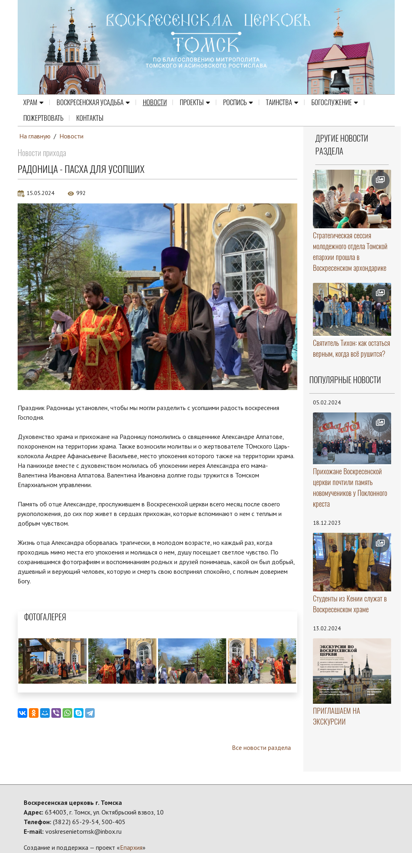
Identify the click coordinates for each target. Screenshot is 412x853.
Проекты (195, 102)
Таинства (282, 102)
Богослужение (334, 102)
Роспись (238, 102)
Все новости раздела (261, 747)
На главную (35, 136)
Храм (33, 102)
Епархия (131, 847)
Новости (155, 102)
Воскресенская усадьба (93, 102)
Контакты (90, 117)
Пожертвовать (43, 117)
